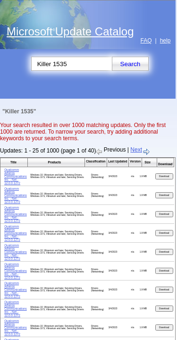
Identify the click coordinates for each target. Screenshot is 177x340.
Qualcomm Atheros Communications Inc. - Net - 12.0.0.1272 (15, 176)
